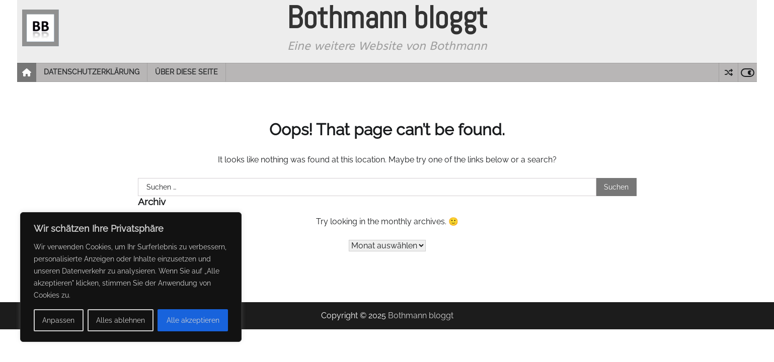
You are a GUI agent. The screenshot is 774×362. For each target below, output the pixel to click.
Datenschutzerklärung (91, 72)
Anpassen (58, 320)
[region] (131, 277)
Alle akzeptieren (193, 320)
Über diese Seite (186, 72)
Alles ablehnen (120, 320)
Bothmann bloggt (420, 315)
